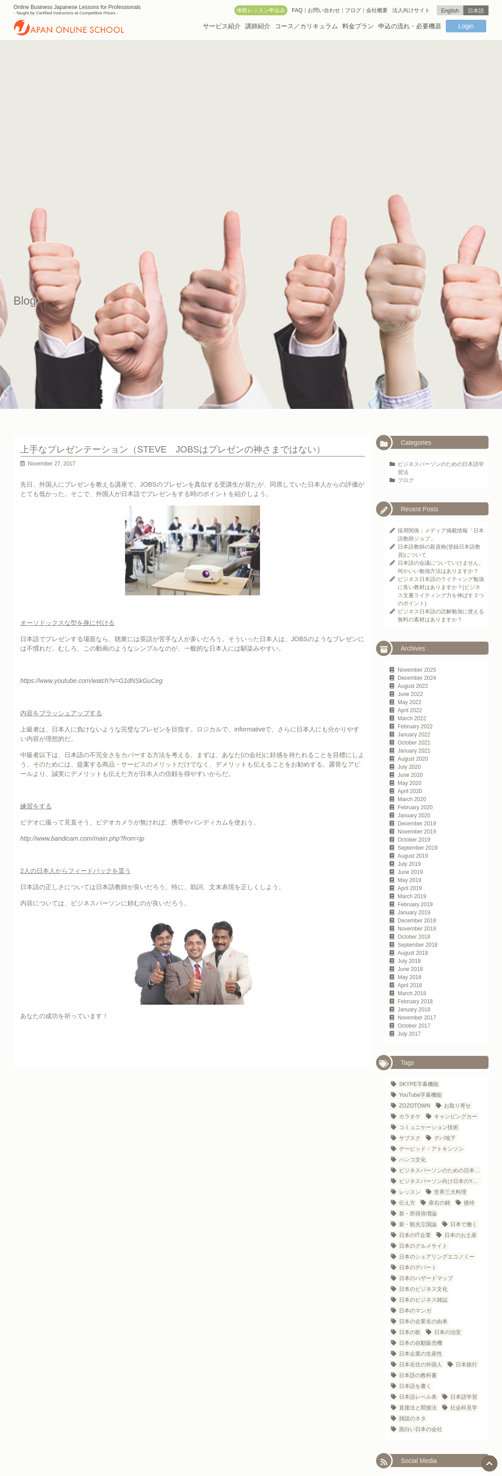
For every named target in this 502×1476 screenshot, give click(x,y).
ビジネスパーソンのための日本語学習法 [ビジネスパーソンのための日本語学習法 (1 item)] (440, 1170)
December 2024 (417, 678)
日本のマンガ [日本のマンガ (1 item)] (415, 1311)
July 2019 (409, 864)
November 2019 (417, 832)
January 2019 (414, 912)
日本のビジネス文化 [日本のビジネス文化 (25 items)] (423, 1289)
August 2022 (413, 686)
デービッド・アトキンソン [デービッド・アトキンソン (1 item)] (431, 1149)
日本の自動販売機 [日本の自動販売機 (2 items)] (420, 1343)
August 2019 (413, 856)
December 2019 (417, 823)
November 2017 (417, 1018)
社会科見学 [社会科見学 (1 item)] (463, 1408)
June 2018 (410, 969)
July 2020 (409, 767)
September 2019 (418, 848)
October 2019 (414, 840)
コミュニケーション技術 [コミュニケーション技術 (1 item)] (428, 1127)
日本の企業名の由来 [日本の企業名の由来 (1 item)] (423, 1321)
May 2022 (409, 702)
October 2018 (414, 937)
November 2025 (417, 670)
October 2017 (414, 1026)
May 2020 (409, 783)
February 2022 (415, 726)
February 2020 (415, 807)
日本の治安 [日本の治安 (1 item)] (447, 1332)
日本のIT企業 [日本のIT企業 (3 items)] (415, 1235)
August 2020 (413, 759)
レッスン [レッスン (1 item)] (410, 1192)
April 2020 (410, 791)
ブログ (406, 480)
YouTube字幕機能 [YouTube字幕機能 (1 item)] (420, 1095)
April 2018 (410, 985)
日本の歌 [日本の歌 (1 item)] (410, 1332)
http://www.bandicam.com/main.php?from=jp (82, 838)
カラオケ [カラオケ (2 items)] (410, 1116)
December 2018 (417, 921)
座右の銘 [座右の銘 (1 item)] (439, 1203)
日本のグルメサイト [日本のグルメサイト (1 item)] (423, 1246)
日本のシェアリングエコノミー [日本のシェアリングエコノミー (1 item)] (437, 1257)
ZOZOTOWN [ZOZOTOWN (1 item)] (414, 1106)
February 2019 (415, 904)
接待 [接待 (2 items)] (469, 1203)
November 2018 (417, 929)
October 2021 (414, 743)
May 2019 (409, 880)
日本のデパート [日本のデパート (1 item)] (418, 1267)
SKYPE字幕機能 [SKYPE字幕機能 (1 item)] (419, 1084)
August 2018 (413, 953)
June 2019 (410, 872)
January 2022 (414, 734)
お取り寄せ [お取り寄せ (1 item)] (457, 1106)
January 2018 (414, 1009)
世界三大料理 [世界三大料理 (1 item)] (450, 1192)
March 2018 (412, 993)
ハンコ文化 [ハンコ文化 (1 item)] (412, 1160)
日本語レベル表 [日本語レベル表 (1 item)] (418, 1397)
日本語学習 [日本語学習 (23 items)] (463, 1397)
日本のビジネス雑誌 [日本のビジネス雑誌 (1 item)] (423, 1300)
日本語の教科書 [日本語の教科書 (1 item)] (418, 1375)
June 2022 (410, 694)
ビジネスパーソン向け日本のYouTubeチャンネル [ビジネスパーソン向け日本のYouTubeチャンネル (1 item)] (440, 1181)
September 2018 (418, 945)
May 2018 (409, 977)
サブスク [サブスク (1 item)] (410, 1138)
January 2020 (414, 815)
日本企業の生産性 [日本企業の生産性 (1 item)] (420, 1354)
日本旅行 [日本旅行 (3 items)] (466, 1364)
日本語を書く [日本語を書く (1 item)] (415, 1386)
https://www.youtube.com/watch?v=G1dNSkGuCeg (91, 680)
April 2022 (410, 710)
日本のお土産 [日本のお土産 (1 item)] (460, 1235)
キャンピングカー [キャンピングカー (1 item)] (455, 1116)
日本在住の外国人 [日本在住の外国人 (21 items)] (420, 1364)
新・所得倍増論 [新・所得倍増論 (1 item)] (418, 1213)
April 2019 (410, 888)
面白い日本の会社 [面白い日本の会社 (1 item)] (420, 1429)
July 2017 (409, 1034)
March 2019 (412, 896)
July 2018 (409, 961)
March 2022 (412, 718)
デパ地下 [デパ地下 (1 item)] (445, 1138)
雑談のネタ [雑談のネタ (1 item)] (412, 1418)
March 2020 (412, 799)
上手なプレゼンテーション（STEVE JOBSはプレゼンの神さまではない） (172, 449)
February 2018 (415, 1001)
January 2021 (414, 751)
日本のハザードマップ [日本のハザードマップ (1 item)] (426, 1278)
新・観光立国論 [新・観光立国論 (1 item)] (418, 1224)
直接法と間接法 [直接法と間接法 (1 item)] (418, 1408)
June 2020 (410, 775)
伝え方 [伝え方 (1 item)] (407, 1203)
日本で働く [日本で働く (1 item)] (463, 1224)
